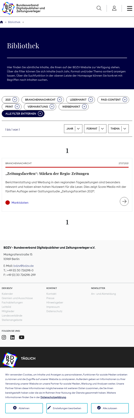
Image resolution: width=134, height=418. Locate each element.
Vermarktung (41, 106)
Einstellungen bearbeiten (67, 408)
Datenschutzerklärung (53, 397)
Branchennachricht (43, 99)
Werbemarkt (74, 106)
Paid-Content (114, 99)
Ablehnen (24, 408)
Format (92, 128)
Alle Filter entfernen (24, 113)
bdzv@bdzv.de (23, 266)
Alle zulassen (110, 408)
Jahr (69, 128)
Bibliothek (14, 22)
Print (12, 106)
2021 (11, 99)
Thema (115, 128)
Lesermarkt (81, 99)
